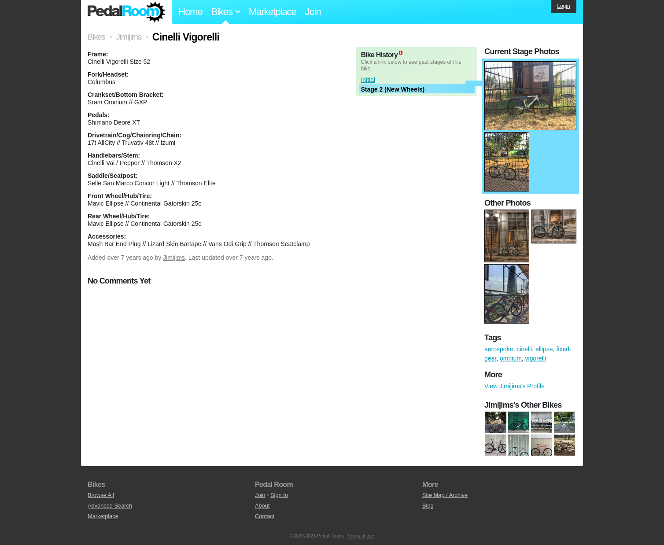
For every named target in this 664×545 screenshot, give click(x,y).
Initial (368, 79)
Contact (264, 516)
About (262, 505)
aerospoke (498, 349)
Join (313, 11)
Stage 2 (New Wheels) (392, 89)
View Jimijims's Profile (514, 386)
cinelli (524, 349)
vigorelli (535, 358)
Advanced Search (110, 505)
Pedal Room (126, 11)
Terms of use (360, 535)
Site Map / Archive (445, 495)
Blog (428, 505)
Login (563, 6)
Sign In (279, 495)
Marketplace (272, 11)
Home (190, 11)
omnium (511, 358)
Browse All (101, 495)
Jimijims (174, 257)
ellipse (544, 349)
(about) (400, 52)
